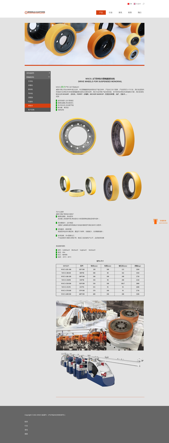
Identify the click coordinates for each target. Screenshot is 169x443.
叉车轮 (30, 81)
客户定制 (31, 110)
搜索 (26, 434)
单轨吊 (30, 105)
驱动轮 (30, 89)
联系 (130, 12)
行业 (110, 12)
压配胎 (30, 97)
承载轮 (30, 85)
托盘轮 (30, 101)
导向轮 (30, 93)
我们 (139, 12)
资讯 (120, 12)
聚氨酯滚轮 (30, 77)
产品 (101, 12)
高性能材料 (30, 73)
